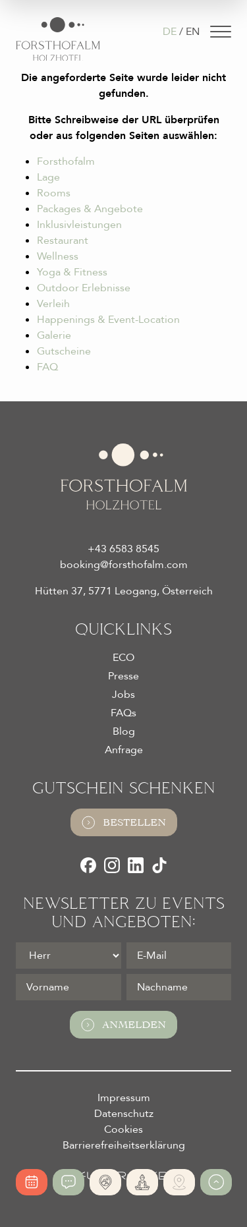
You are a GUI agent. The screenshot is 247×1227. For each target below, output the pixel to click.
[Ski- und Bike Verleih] (179, 1182)
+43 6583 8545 (123, 549)
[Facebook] (88, 865)
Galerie (54, 335)
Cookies (123, 1129)
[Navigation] (220, 31)
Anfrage (124, 750)
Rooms (53, 193)
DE (170, 31)
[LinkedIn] (136, 865)
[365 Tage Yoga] (142, 1182)
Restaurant (62, 240)
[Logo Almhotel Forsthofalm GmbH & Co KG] (58, 39)
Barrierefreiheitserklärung (124, 1145)
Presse (123, 676)
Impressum (123, 1098)
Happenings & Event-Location (108, 319)
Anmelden (123, 1024)
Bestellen (124, 822)
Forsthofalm (66, 161)
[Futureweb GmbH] (123, 1176)
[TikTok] (159, 865)
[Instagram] (112, 865)
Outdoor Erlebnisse (83, 288)
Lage (48, 177)
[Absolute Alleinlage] (105, 1182)
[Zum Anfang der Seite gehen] (216, 1182)
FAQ (47, 367)
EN (193, 31)
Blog (124, 731)
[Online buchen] (31, 1182)
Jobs (123, 694)
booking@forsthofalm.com (124, 564)
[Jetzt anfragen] (68, 1182)
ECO (123, 657)
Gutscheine (64, 351)
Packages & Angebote (90, 209)
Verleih (53, 304)
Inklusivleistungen (79, 224)
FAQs (123, 713)
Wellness (57, 256)
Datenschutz (123, 1113)
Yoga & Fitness (72, 272)
